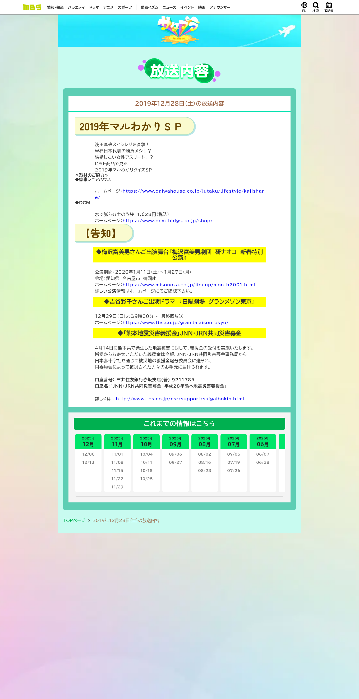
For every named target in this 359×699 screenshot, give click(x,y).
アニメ (108, 7)
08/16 (204, 462)
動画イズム (149, 7)
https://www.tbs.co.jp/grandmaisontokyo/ (176, 322)
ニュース (169, 7)
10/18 (146, 471)
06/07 (262, 454)
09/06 (175, 454)
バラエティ (76, 7)
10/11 (146, 462)
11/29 (117, 487)
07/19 (233, 462)
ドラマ (94, 7)
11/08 (117, 462)
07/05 (233, 454)
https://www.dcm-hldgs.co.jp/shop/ (168, 221)
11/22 (117, 479)
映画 (201, 7)
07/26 (233, 471)
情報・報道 (55, 7)
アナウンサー (220, 7)
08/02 (204, 454)
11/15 (117, 471)
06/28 (262, 462)
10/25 (146, 479)
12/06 (88, 454)
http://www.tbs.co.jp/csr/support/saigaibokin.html (180, 399)
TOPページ (74, 520)
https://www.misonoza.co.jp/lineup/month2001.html (189, 285)
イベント (187, 7)
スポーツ (125, 7)
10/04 (146, 454)
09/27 (175, 462)
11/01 (117, 454)
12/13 (88, 462)
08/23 (204, 471)
